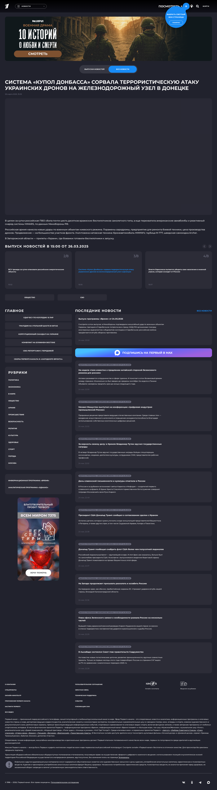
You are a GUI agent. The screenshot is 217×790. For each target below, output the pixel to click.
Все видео (9, 712)
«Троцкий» (41, 733)
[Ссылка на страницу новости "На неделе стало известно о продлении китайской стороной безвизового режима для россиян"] (143, 377)
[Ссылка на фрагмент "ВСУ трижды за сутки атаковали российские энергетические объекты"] (38, 270)
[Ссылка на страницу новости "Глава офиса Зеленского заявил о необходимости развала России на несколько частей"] (143, 623)
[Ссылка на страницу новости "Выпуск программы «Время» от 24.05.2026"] (143, 329)
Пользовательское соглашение (89, 684)
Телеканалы (123, 757)
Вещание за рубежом (188, 686)
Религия (12, 428)
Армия (11, 408)
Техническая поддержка (85, 695)
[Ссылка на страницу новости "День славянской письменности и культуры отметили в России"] (143, 487)
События (78, 701)
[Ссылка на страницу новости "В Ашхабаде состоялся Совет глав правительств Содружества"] (143, 658)
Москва (12, 463)
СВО (82, 297)
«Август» (166, 730)
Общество (29, 297)
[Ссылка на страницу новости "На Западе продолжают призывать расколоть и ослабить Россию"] (143, 589)
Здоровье (13, 442)
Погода (12, 456)
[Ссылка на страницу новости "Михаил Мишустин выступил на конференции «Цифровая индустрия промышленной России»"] (143, 414)
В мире (11, 394)
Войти (206, 6)
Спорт (11, 449)
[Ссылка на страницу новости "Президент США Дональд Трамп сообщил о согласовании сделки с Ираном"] (143, 521)
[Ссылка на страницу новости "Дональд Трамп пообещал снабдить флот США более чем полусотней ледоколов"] (143, 555)
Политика (13, 380)
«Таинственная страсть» (80, 733)
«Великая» (51, 733)
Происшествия (16, 415)
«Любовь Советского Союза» (183, 730)
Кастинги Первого (12, 706)
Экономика (14, 387)
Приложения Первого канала (17, 701)
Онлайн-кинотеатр (13, 695)
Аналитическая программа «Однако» (28, 487)
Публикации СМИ (82, 706)
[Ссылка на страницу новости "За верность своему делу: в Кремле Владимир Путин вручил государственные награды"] (143, 451)
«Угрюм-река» (21, 733)
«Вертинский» (63, 733)
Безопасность (16, 421)
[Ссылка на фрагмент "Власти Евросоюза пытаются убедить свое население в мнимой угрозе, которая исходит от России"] (178, 270)
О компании (10, 684)
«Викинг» (32, 733)
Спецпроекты (10, 690)
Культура (13, 435)
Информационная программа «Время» (28, 480)
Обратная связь (82, 690)
